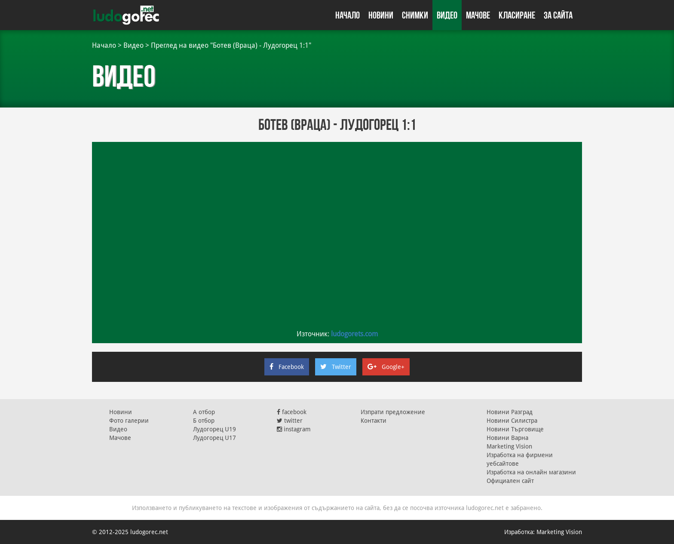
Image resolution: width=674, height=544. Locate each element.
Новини (380, 15)
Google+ (386, 366)
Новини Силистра (512, 420)
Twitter (335, 366)
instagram (294, 429)
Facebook (287, 366)
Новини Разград (510, 412)
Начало (347, 15)
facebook (291, 412)
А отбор (204, 412)
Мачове (478, 15)
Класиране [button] (517, 15)
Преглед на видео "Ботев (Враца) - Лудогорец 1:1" (231, 45)
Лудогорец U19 (214, 429)
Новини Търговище (515, 429)
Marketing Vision (509, 446)
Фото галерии (129, 420)
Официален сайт (510, 480)
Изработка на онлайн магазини (531, 472)
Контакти (373, 420)
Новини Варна (507, 437)
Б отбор (203, 420)
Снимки (415, 15)
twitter (290, 420)
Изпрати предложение (393, 412)
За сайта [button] (558, 15)
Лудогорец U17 (214, 437)
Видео (447, 15)
